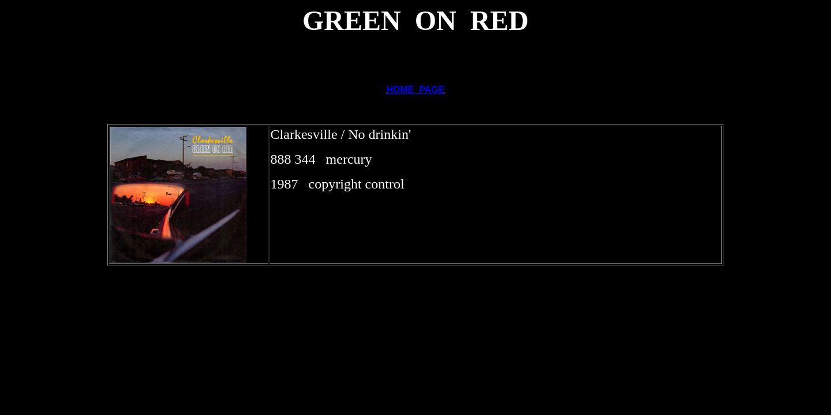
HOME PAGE (415, 90)
